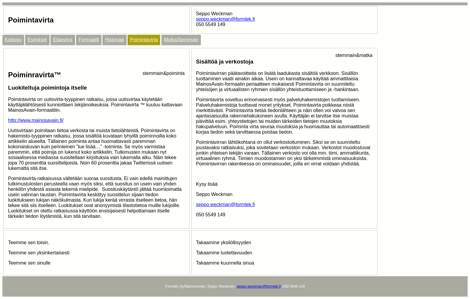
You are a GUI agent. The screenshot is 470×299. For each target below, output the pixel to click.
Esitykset (37, 39)
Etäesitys (63, 39)
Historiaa (114, 39)
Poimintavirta (144, 39)
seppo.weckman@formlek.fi (225, 19)
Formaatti (89, 39)
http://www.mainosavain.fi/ (36, 120)
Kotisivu (13, 39)
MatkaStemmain (181, 39)
